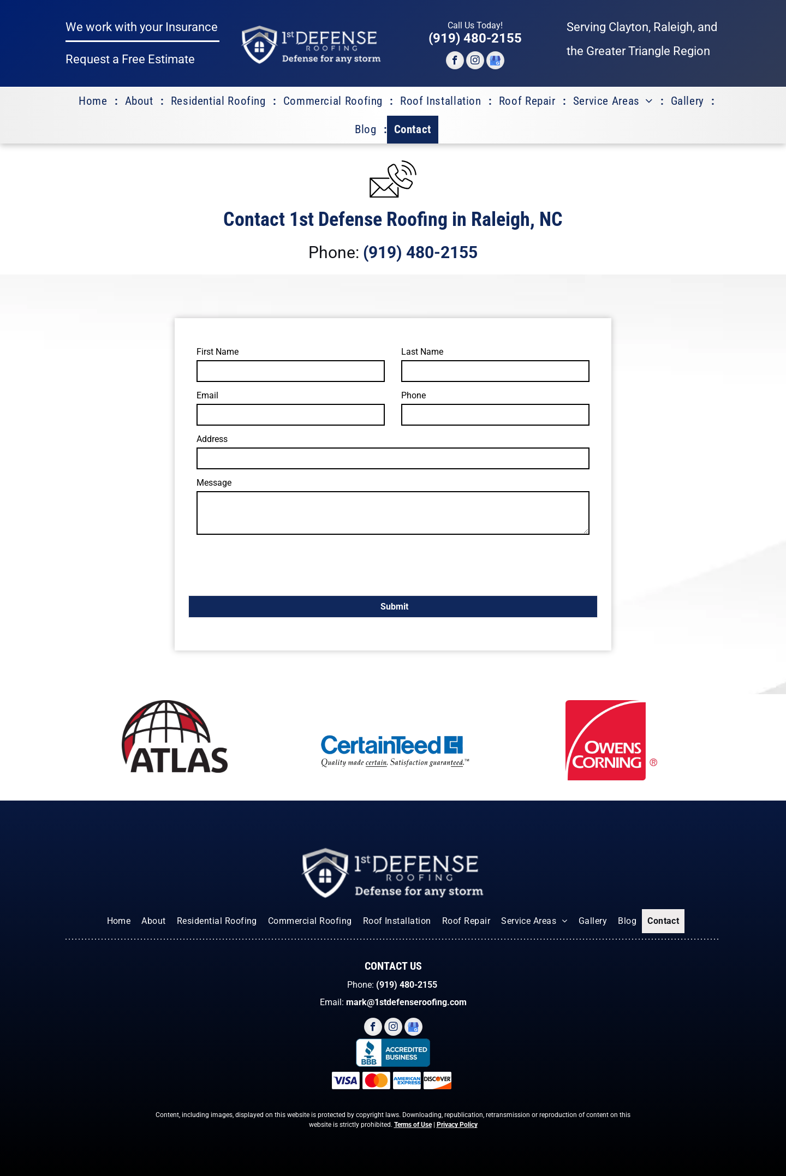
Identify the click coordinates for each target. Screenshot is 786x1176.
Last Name (422, 352)
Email (207, 395)
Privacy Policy (457, 1125)
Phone (413, 395)
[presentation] (279, 563)
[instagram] (475, 61)
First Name (217, 352)
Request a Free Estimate (130, 59)
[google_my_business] (495, 61)
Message (213, 482)
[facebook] (455, 61)
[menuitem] (95, 101)
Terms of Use (413, 1125)
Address (212, 439)
